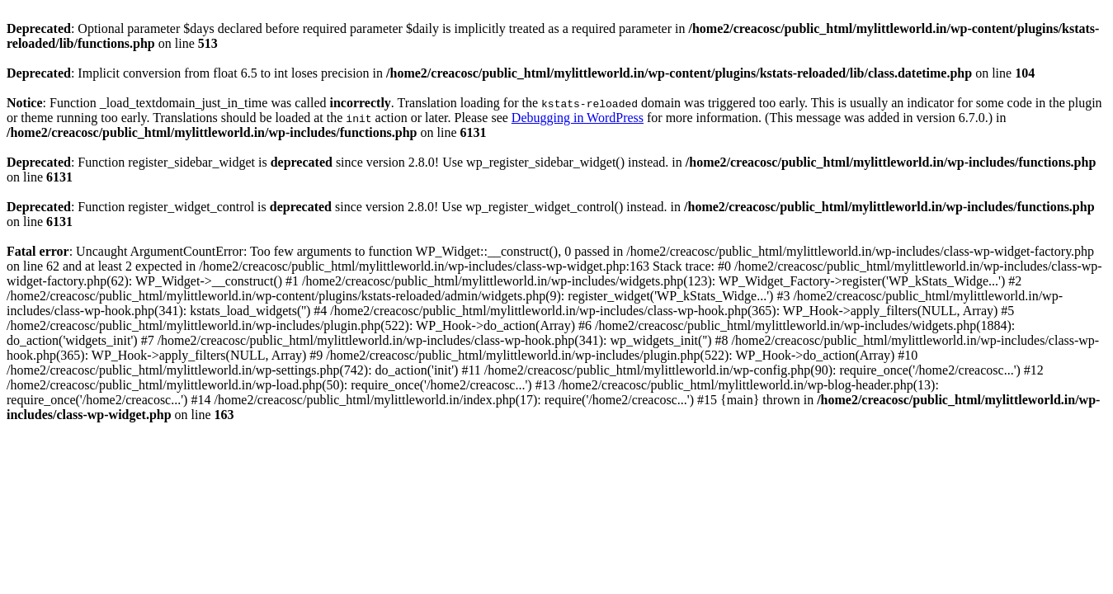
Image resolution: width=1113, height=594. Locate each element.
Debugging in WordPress (578, 118)
